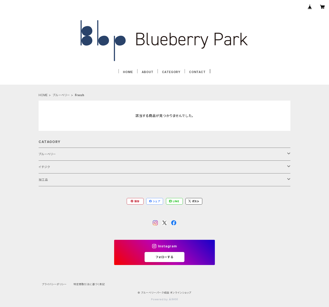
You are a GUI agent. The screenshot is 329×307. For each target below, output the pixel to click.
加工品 (43, 179)
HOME (128, 72)
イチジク (44, 167)
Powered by (164, 299)
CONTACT (197, 72)
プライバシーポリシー (54, 284)
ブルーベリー (61, 95)
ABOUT (147, 72)
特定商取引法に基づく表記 (89, 284)
